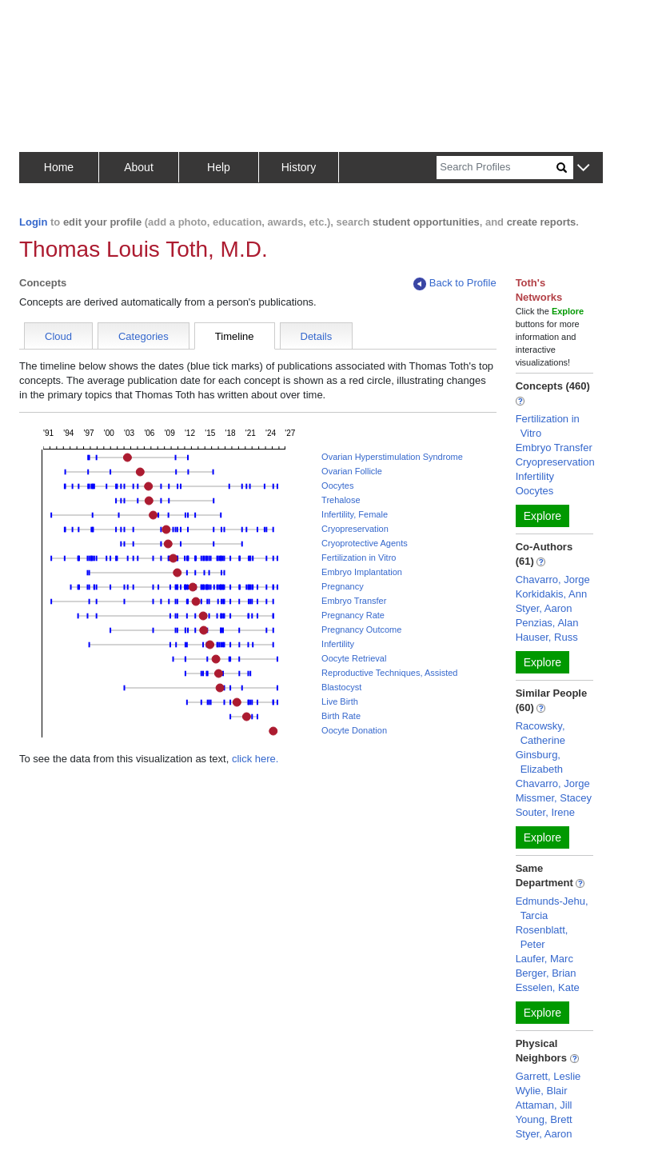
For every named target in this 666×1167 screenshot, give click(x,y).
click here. (255, 759)
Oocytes (337, 485)
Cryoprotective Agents (364, 543)
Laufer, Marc (544, 959)
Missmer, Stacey (554, 798)
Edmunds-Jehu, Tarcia (552, 908)
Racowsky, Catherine (540, 733)
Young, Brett (544, 1119)
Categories (143, 336)
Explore (542, 516)
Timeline (234, 336)
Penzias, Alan (547, 623)
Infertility (337, 644)
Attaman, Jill (544, 1105)
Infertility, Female (354, 514)
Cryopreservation (355, 529)
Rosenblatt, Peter (542, 937)
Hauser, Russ (547, 637)
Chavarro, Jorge (553, 579)
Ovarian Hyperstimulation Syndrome (392, 457)
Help (218, 167)
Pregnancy (342, 586)
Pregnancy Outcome (361, 629)
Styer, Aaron (544, 608)
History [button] (299, 167)
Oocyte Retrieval (353, 658)
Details (317, 336)
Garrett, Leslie (548, 1076)
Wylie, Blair (542, 1091)
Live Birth (339, 701)
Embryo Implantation (361, 572)
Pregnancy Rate (353, 615)
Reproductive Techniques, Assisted (389, 672)
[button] (583, 168)
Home (59, 167)
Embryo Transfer (353, 600)
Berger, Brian (546, 973)
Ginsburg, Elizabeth (539, 762)
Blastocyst (341, 687)
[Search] (496, 167)
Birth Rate (341, 716)
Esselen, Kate (548, 987)
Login (33, 222)
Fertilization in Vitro (358, 557)
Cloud (58, 336)
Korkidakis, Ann (552, 594)
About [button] (139, 167)
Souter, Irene (545, 812)
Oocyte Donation (354, 730)
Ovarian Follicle (351, 471)
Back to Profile (455, 283)
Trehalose (341, 500)
